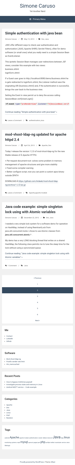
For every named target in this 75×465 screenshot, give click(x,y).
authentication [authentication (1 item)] (33, 438)
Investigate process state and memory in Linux (24, 384)
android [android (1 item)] (7, 438)
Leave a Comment (15, 120)
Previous (37, 278)
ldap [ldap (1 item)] (62, 438)
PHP (8, 415)
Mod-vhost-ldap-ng (13, 359)
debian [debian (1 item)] (45, 438)
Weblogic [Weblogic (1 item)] (7, 445)
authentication (34, 120)
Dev (42, 39)
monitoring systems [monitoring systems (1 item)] (11, 442)
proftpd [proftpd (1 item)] (48, 442)
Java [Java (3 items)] (56, 437)
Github (8, 341)
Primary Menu (37, 19)
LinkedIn (9, 339)
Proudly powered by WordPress (32, 462)
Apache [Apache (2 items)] (14, 437)
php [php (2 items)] (43, 442)
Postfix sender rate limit (15, 361)
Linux (8, 413)
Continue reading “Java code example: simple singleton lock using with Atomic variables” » (37, 255)
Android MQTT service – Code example (21, 387)
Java (47, 39)
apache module (41, 193)
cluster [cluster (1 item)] (40, 438)
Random (9, 418)
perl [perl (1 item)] (39, 442)
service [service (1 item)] (64, 442)
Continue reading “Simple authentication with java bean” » (31, 112)
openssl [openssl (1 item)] (30, 442)
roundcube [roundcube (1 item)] (58, 442)
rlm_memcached (12, 364)
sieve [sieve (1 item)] (68, 442)
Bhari (53, 462)
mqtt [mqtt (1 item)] (18, 442)
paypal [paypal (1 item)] (35, 442)
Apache (45, 145)
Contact (9, 336)
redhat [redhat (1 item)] (52, 442)
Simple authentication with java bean (33, 33)
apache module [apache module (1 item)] (24, 438)
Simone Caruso (37, 6)
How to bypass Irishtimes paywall (19, 382)
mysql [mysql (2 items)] (24, 442)
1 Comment (12, 265)
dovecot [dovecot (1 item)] (49, 438)
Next (37, 320)
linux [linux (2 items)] (67, 437)
